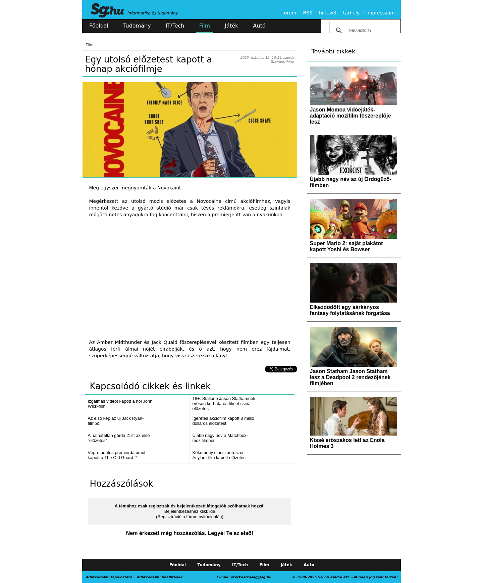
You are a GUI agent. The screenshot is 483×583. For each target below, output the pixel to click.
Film (204, 26)
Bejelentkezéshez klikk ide (189, 511)
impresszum (380, 12)
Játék (231, 26)
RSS (307, 12)
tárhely (351, 12)
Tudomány (137, 26)
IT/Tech (175, 26)
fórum (289, 12)
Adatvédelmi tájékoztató (109, 577)
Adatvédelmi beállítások (159, 577)
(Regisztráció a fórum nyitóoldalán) (189, 516)
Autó (259, 26)
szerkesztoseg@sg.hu (251, 577)
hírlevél (327, 12)
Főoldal (98, 26)
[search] (359, 31)
